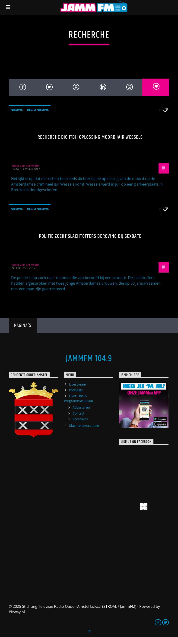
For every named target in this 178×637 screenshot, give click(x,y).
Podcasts (76, 390)
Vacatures (80, 419)
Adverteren (81, 407)
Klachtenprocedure (84, 425)
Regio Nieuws (38, 110)
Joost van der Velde (25, 166)
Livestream (77, 384)
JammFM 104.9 (89, 358)
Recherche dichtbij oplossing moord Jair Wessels (90, 137)
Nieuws (17, 110)
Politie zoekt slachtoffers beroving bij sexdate (90, 236)
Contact (78, 413)
